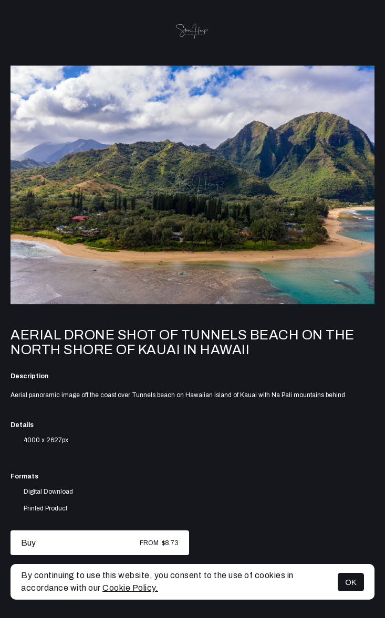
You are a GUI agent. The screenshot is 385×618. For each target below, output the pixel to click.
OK (351, 582)
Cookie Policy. (130, 587)
